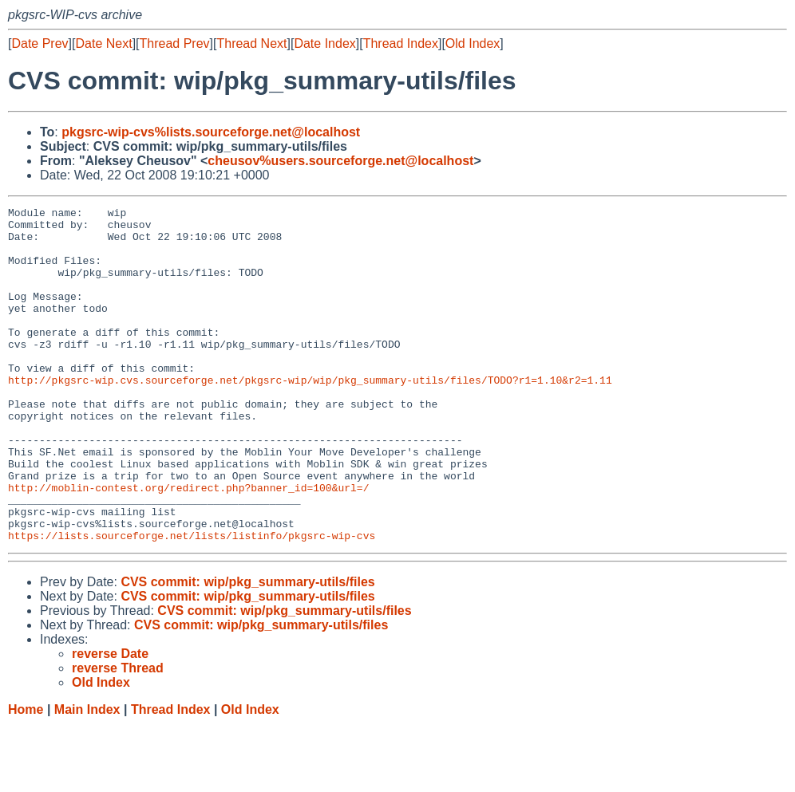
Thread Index (400, 43)
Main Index (87, 776)
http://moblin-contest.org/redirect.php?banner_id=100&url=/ (188, 545)
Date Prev (39, 43)
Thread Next (251, 43)
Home (25, 776)
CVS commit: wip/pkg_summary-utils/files (247, 649)
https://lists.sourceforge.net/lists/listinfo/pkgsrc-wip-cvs (191, 602)
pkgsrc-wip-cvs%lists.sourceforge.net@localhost (210, 132)
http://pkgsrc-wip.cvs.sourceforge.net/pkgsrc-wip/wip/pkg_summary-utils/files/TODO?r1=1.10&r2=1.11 (310, 415)
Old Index (472, 43)
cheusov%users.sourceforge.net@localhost (340, 160)
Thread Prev (175, 43)
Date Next (103, 43)
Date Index (324, 43)
